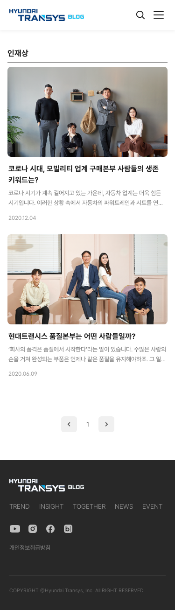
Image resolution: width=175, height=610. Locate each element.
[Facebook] (50, 528)
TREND (19, 506)
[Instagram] (32, 528)
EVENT (152, 506)
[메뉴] (159, 15)
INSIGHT (51, 506)
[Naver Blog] (68, 528)
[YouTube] (15, 528)
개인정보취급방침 (29, 547)
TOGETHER (89, 506)
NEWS (124, 506)
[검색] (140, 14)
